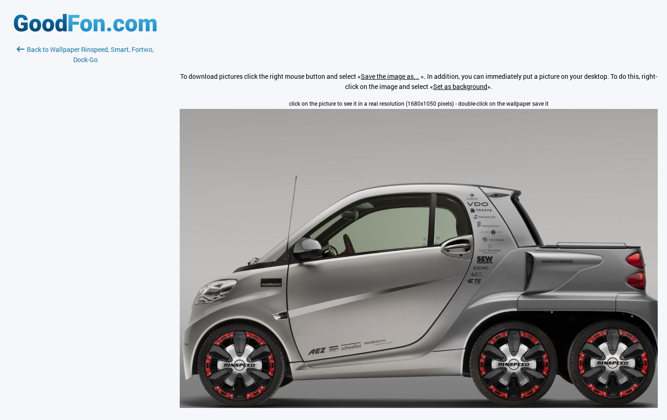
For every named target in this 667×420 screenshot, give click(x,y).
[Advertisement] (85, 174)
